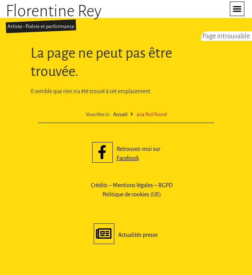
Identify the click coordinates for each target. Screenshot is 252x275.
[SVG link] (53, 18)
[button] (237, 9)
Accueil (120, 114)
